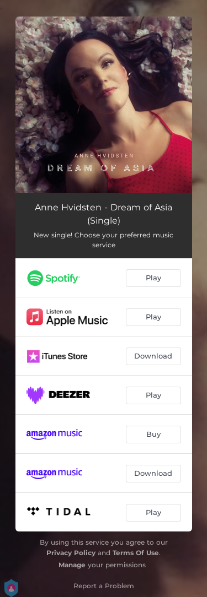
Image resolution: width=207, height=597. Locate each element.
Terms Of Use (136, 553)
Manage (72, 565)
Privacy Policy (70, 553)
